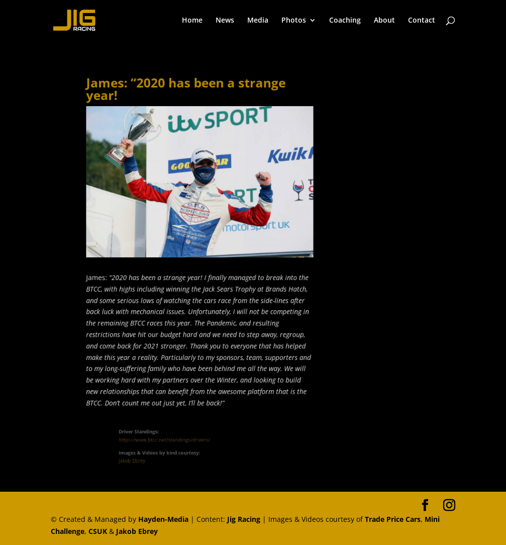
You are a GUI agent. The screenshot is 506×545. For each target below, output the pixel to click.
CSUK (97, 531)
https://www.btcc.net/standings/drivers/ (168, 440)
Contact (421, 21)
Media (257, 21)
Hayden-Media (163, 519)
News (225, 21)
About (384, 21)
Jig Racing (243, 519)
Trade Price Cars (393, 519)
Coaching (345, 21)
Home (192, 21)
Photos (293, 21)
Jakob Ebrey (139, 459)
